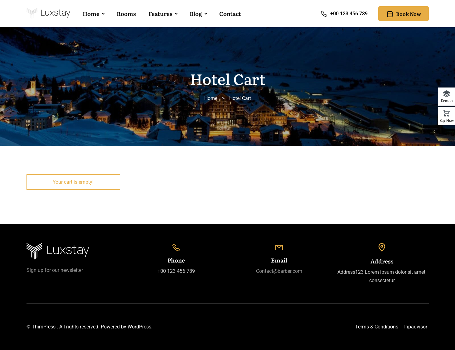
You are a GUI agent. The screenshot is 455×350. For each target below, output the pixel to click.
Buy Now (446, 120)
